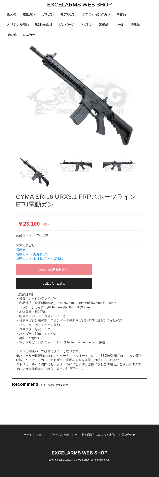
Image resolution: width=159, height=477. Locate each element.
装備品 (103, 24)
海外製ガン (41, 254)
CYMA (58, 258)
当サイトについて (34, 434)
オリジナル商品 (18, 24)
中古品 (121, 14)
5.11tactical (43, 24)
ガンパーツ (66, 24)
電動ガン (29, 14)
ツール (119, 24)
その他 (11, 34)
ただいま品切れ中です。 (54, 269)
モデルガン (68, 14)
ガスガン (47, 14)
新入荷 (11, 14)
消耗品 (135, 24)
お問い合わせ (127, 434)
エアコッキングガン (96, 14)
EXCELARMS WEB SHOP (79, 5)
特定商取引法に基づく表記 (98, 434)
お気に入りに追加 (54, 283)
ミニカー (29, 34)
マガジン (86, 24)
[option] (79, 97)
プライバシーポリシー (63, 434)
